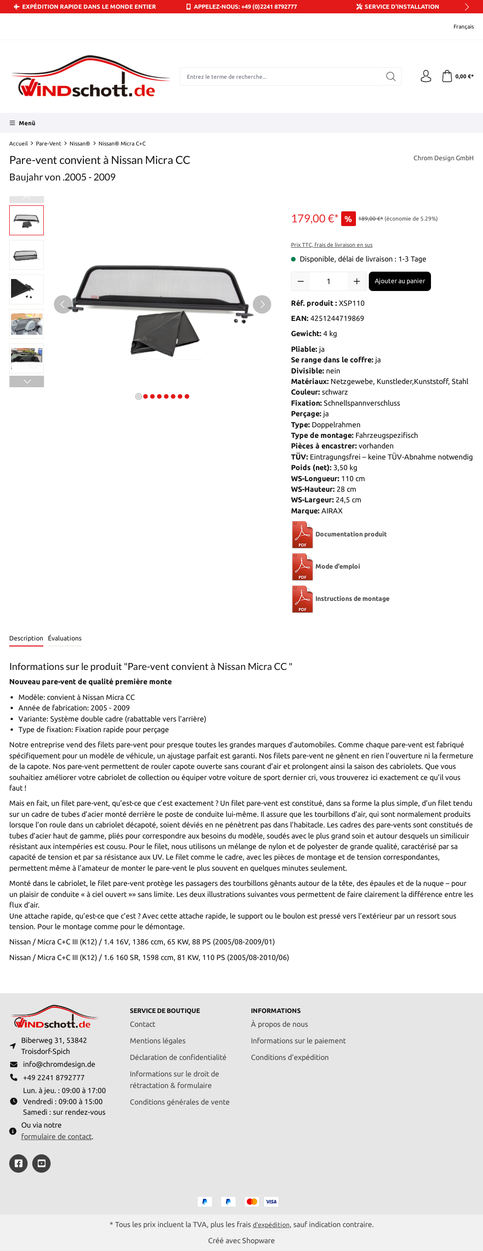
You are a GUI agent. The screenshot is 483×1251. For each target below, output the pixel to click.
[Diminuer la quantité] (300, 281)
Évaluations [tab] (64, 638)
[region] (141, 304)
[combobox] (279, 76)
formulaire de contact (56, 1136)
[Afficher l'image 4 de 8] (159, 396)
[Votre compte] (423, 76)
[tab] (26, 638)
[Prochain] (262, 304)
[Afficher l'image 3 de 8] (152, 396)
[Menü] (22, 123)
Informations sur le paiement (298, 1036)
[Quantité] (328, 281)
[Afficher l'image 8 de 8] (187, 396)
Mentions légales (158, 1036)
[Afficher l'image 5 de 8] (166, 396)
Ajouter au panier (400, 281)
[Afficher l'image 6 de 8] (173, 396)
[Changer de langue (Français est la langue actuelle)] (457, 26)
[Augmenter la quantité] (357, 281)
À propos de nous (279, 1020)
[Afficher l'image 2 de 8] (145, 396)
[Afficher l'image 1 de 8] (138, 396)
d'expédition (270, 1224)
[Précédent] (63, 304)
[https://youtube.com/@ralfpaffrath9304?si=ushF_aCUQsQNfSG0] (41, 1163)
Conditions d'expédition (290, 1053)
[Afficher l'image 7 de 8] (180, 396)
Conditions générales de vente (180, 1098)
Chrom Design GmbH (439, 158)
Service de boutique (171, 1006)
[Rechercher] (387, 76)
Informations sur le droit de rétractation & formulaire (174, 1075)
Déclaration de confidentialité (178, 1053)
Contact (142, 1020)
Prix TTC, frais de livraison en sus (331, 245)
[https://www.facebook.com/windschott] (18, 1163)
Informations (279, 1006)
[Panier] (456, 76)
